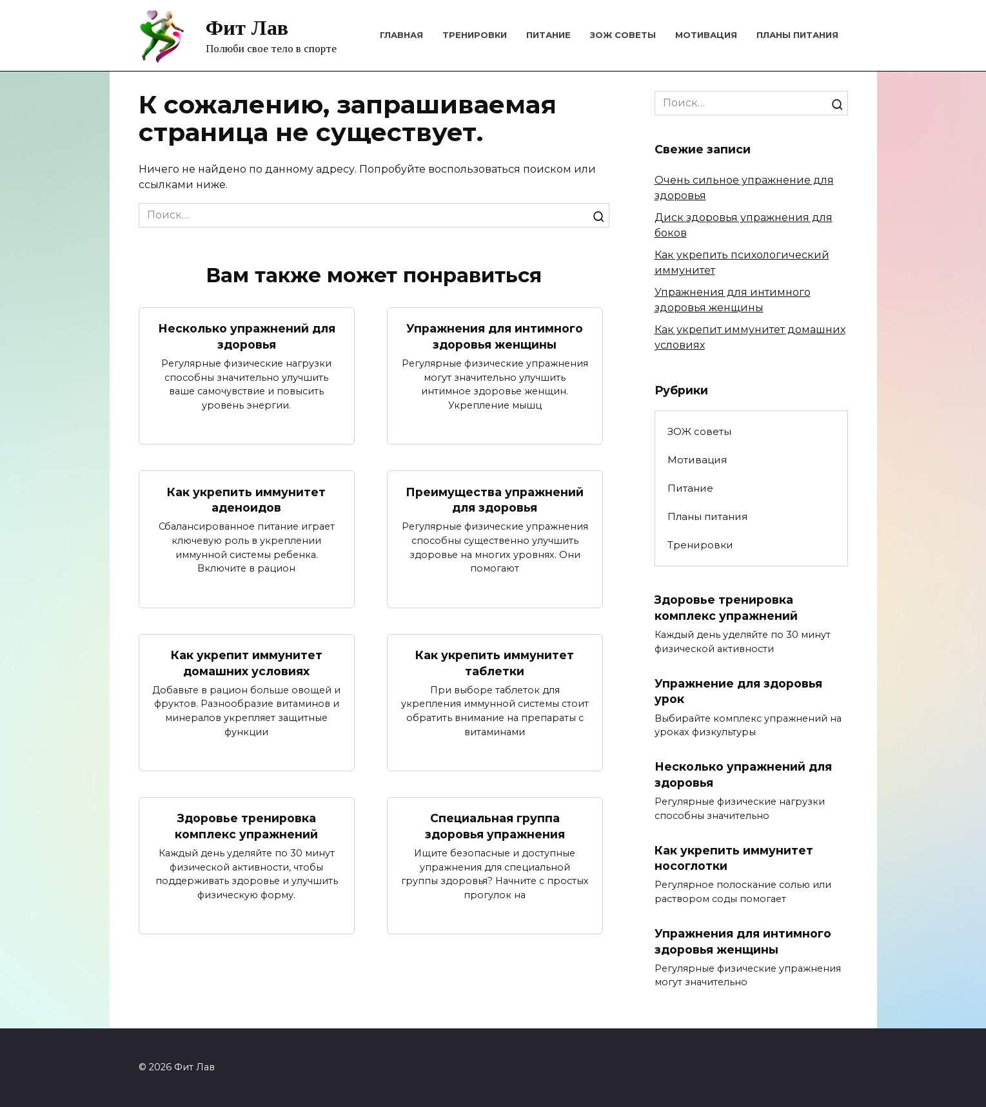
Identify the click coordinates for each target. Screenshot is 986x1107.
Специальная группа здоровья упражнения (495, 827)
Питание (548, 35)
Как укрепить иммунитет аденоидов (246, 499)
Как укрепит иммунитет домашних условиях (246, 663)
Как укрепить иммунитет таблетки (494, 663)
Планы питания (797, 35)
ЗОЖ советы (623, 35)
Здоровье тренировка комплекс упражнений (246, 827)
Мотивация (706, 35)
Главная (401, 35)
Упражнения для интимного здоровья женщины (494, 336)
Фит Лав (247, 27)
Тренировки (474, 35)
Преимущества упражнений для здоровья (495, 499)
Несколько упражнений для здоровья (246, 336)
